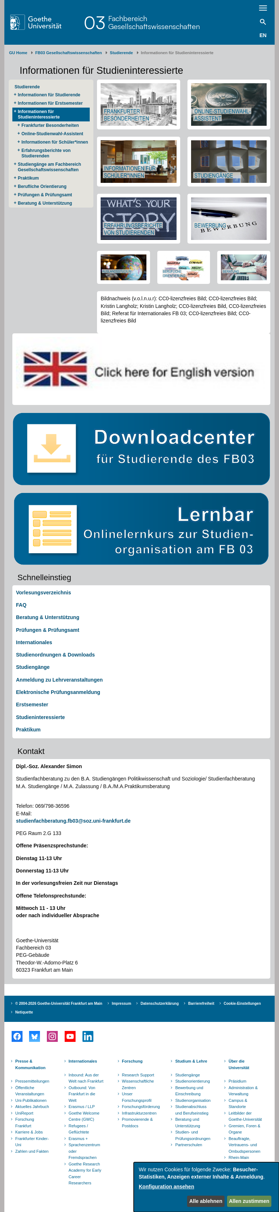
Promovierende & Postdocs (137, 1122)
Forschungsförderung (140, 1106)
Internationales (34, 642)
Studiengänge (33, 667)
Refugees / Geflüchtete (79, 1129)
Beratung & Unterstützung (45, 203)
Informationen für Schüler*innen (54, 142)
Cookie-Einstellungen (242, 1004)
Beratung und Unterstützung (187, 1122)
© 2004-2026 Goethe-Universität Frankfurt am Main (58, 1004)
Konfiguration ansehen (166, 1186)
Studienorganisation (192, 1100)
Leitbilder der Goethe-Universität (245, 1116)
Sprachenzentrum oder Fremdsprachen (84, 1151)
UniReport (24, 1113)
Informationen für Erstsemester (50, 103)
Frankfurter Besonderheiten (50, 125)
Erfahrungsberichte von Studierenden (45, 153)
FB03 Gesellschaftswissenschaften (68, 53)
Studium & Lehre (191, 1061)
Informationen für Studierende (49, 94)
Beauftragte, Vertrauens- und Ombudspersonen (244, 1144)
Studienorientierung (192, 1081)
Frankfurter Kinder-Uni (32, 1141)
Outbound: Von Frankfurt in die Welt (82, 1094)
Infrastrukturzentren (139, 1113)
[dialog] (206, 1187)
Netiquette (24, 1012)
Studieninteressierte (40, 717)
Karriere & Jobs (29, 1132)
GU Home (18, 53)
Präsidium (237, 1081)
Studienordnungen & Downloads (55, 655)
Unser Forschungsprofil (136, 1097)
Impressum (121, 1004)
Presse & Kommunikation (30, 1064)
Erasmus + (78, 1138)
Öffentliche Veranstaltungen (29, 1090)
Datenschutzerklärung (160, 1004)
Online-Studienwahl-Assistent (52, 133)
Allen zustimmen (249, 1201)
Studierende (121, 53)
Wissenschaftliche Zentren (138, 1084)
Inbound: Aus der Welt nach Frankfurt (86, 1078)
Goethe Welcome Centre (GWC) (84, 1116)
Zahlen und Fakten (32, 1151)
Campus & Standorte (238, 1103)
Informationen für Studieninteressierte (39, 114)
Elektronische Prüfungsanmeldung (58, 692)
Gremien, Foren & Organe (244, 1129)
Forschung (132, 1061)
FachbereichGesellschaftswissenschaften (154, 22)
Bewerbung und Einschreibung (189, 1090)
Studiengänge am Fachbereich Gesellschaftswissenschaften (49, 167)
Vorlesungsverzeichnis (43, 592)
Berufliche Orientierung (42, 186)
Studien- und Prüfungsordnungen (192, 1135)
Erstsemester (32, 704)
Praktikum (28, 178)
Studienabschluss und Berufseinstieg (191, 1109)
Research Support (138, 1075)
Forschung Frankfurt (24, 1122)
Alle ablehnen (205, 1201)
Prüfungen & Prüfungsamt (45, 194)
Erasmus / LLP (82, 1106)
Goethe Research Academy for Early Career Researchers (85, 1173)
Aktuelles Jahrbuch (32, 1106)
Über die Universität (239, 1064)
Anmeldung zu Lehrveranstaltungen (59, 680)
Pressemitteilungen (32, 1081)
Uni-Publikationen (30, 1100)
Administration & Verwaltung (243, 1090)
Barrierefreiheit (201, 1004)
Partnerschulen (188, 1145)
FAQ (21, 605)
